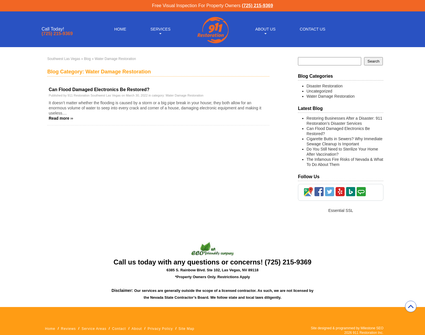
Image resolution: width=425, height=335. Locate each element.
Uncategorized (319, 91)
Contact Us (312, 29)
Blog (87, 59)
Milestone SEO (372, 328)
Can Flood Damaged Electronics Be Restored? (99, 89)
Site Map (186, 329)
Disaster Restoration (325, 86)
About (137, 329)
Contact (119, 329)
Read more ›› (61, 118)
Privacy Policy (160, 329)
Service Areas (93, 329)
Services (160, 29)
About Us (265, 29)
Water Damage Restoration (184, 95)
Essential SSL (340, 210)
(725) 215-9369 (257, 5)
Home (120, 29)
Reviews (68, 329)
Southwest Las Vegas (63, 59)
